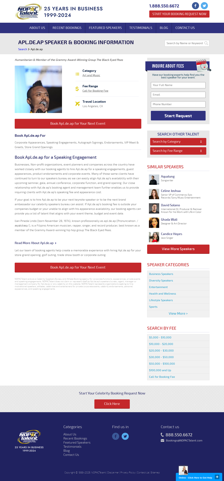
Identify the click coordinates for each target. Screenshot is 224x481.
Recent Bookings (67, 28)
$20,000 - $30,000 (161, 350)
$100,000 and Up (160, 370)
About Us (37, 28)
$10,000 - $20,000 (161, 344)
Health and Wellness (162, 293)
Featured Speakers (105, 28)
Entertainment (158, 287)
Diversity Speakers (161, 280)
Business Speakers (161, 274)
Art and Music (91, 75)
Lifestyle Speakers (161, 300)
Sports (153, 307)
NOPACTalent (98, 472)
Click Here (112, 404)
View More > (178, 313)
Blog (164, 28)
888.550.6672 (176, 435)
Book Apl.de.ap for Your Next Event (78, 123)
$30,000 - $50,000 (161, 357)
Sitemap (155, 472)
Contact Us (185, 28)
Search (22, 49)
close (217, 477)
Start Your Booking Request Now (179, 14)
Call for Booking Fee (95, 91)
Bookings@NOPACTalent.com (184, 440)
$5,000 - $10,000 (160, 337)
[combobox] (178, 141)
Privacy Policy (127, 472)
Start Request (178, 115)
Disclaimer (113, 472)
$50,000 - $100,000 (162, 364)
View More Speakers (178, 249)
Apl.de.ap (37, 49)
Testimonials (140, 28)
